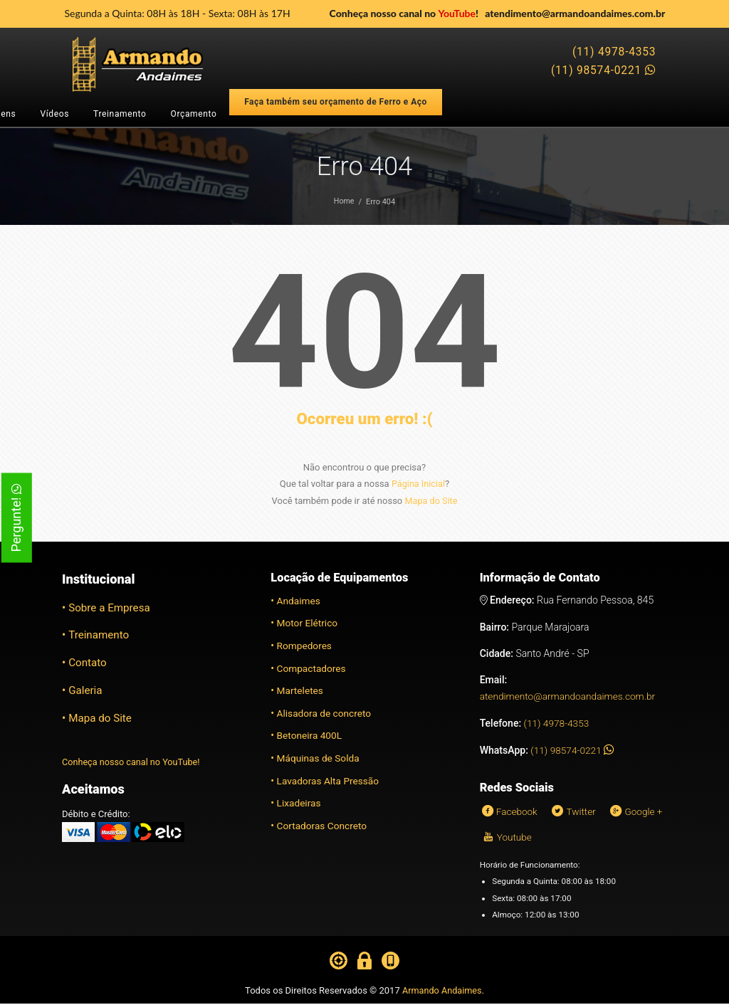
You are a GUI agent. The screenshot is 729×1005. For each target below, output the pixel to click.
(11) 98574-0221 (603, 70)
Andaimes (299, 600)
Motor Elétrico (308, 622)
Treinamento (119, 114)
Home (344, 202)
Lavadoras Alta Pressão (329, 780)
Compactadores (312, 667)
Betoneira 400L (310, 735)
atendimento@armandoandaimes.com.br (575, 13)
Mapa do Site (431, 500)
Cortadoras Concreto (323, 825)
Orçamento (194, 114)
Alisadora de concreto (325, 712)
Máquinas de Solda (319, 757)
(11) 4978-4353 (614, 52)
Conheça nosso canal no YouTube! (133, 761)
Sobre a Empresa (110, 607)
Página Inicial (418, 483)
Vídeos (54, 114)
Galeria (85, 689)
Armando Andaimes (442, 991)
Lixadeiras (299, 802)
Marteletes (301, 689)
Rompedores (305, 645)
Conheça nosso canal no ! (404, 13)
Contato (87, 662)
